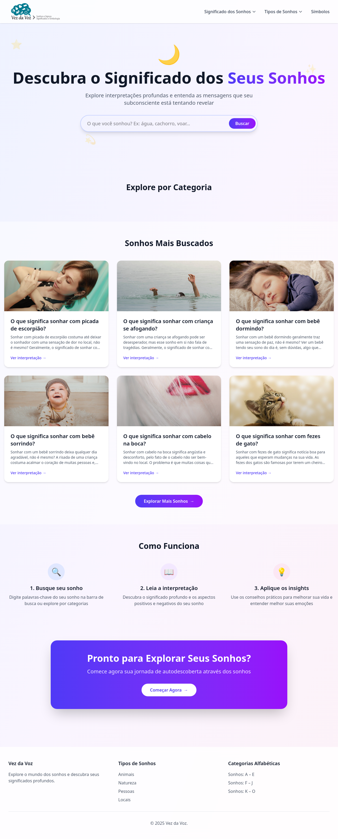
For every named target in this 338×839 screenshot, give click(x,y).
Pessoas (126, 791)
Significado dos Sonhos (230, 12)
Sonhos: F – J (240, 783)
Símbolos (320, 12)
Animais (126, 774)
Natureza (127, 783)
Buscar (242, 123)
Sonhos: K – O (241, 791)
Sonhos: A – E (241, 774)
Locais (124, 800)
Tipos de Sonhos (284, 12)
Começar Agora (169, 690)
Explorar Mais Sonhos (169, 501)
